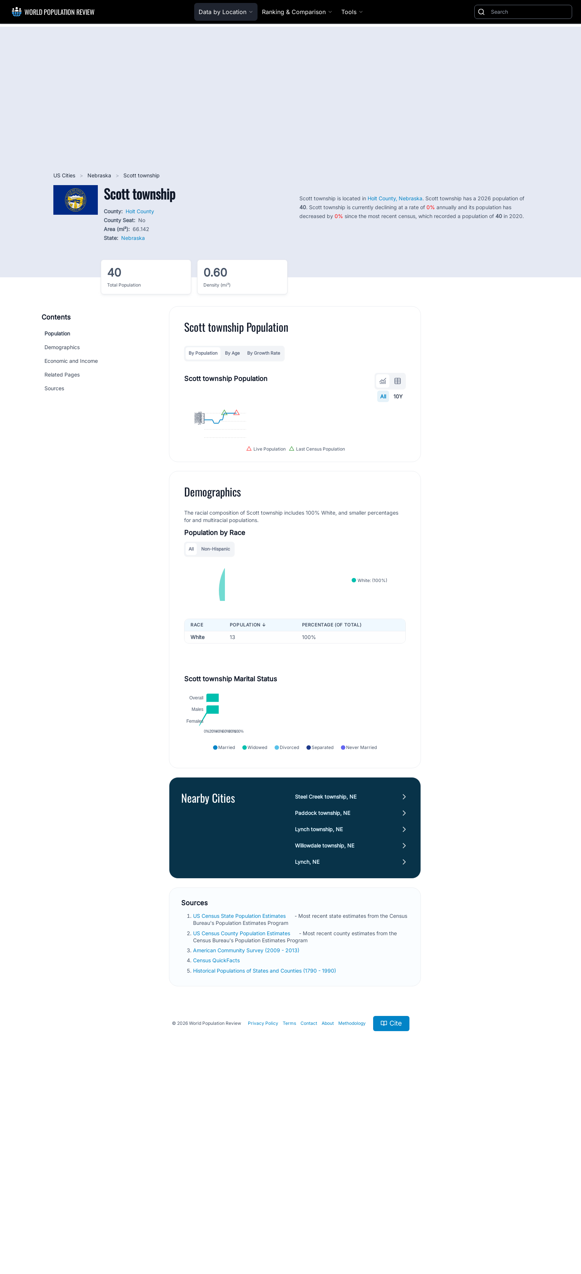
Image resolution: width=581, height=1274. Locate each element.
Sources (54, 388)
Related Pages (62, 374)
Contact (309, 1218)
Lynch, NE (307, 1057)
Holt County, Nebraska (395, 198)
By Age (232, 353)
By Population (203, 353)
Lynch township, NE (319, 1024)
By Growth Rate (263, 353)
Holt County (140, 211)
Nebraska (100, 175)
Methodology (352, 1218)
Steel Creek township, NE (325, 992)
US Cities (65, 175)
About (328, 1218)
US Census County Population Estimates (242, 1129)
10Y (398, 396)
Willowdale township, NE (324, 1041)
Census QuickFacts (217, 1156)
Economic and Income (71, 361)
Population (57, 333)
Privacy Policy (263, 1218)
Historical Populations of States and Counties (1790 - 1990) (265, 1166)
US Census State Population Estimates (240, 1111)
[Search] (530, 12)
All (383, 396)
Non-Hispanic (215, 660)
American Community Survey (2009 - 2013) (247, 1146)
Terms (289, 1218)
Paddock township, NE (322, 1008)
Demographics (62, 347)
